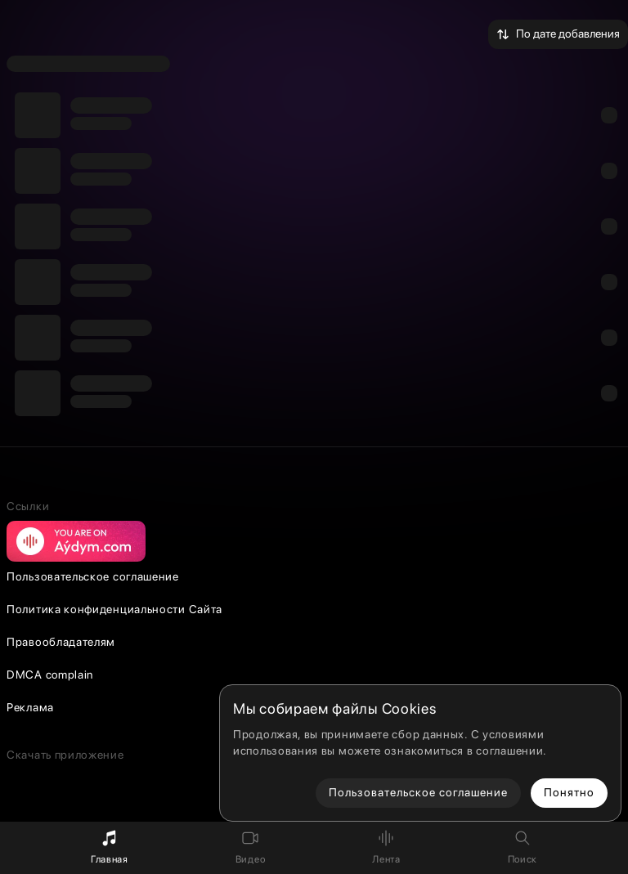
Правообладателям (61, 641)
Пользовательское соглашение (93, 576)
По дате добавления (558, 34)
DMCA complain (50, 674)
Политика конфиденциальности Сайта (114, 609)
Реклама (30, 707)
